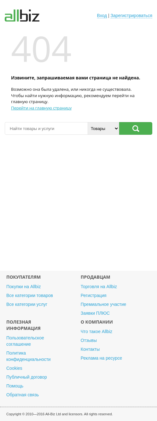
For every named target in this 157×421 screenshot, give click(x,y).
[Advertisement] (78, 202)
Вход (102, 15)
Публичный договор (26, 377)
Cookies (14, 368)
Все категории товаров (29, 295)
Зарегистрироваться (131, 15)
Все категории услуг (26, 304)
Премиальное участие (103, 304)
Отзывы (89, 340)
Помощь (14, 385)
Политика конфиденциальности (28, 356)
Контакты (90, 349)
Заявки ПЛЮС (95, 313)
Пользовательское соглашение (25, 341)
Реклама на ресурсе (101, 358)
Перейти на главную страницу (41, 108)
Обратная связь (22, 394)
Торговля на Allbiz (99, 286)
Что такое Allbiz (97, 331)
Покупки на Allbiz (23, 286)
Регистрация (94, 295)
